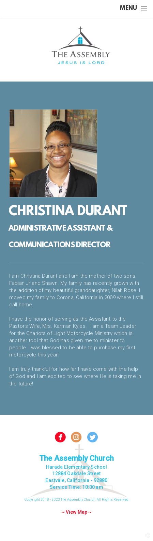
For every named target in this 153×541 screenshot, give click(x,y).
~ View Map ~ (77, 512)
